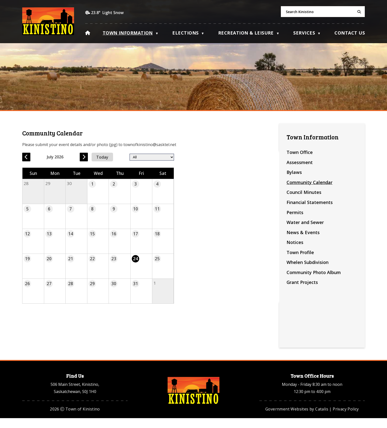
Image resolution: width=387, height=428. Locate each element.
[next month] (177, 157)
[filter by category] (236, 156)
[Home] (87, 32)
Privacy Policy (346, 419)
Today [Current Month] (196, 157)
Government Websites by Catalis (296, 419)
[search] (323, 11)
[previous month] (119, 157)
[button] (358, 11)
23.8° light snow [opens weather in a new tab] (107, 12)
